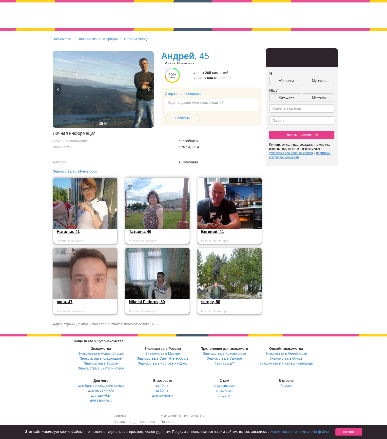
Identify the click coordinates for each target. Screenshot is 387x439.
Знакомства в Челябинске (286, 353)
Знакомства (62, 39)
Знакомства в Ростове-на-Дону (163, 363)
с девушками (224, 385)
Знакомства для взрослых (134, 422)
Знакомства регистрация (98, 39)
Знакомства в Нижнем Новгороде (286, 363)
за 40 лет (162, 385)
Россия (286, 385)
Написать (182, 118)
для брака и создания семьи (101, 385)
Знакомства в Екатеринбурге (101, 368)
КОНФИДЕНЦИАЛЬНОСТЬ (182, 416)
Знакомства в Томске (101, 363)
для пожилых (162, 395)
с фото (224, 395)
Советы (120, 416)
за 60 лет (162, 390)
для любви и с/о (101, 390)
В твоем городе (136, 39)
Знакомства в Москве (162, 353)
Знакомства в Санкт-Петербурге (163, 358)
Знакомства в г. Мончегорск (75, 171)
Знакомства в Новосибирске (101, 353)
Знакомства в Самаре (224, 358)
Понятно (348, 432)
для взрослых (101, 400)
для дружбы (101, 395)
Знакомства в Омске (286, 358)
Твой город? (224, 363)
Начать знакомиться (302, 135)
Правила (167, 422)
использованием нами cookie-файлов (300, 432)
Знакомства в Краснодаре (101, 358)
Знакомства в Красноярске (224, 353)
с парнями (224, 390)
